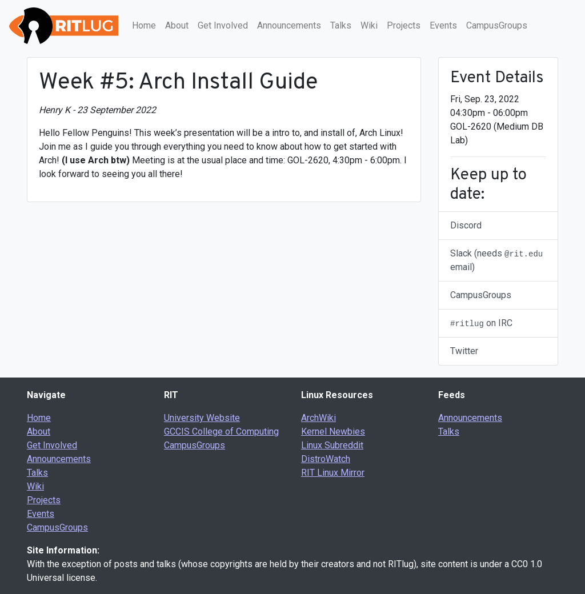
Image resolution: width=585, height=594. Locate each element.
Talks (340, 25)
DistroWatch (325, 458)
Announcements (289, 25)
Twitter (464, 351)
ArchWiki (318, 417)
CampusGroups (496, 25)
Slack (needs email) (496, 260)
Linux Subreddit (332, 445)
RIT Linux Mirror (332, 472)
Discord (466, 225)
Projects (403, 25)
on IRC (481, 323)
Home (144, 25)
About (177, 25)
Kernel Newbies (333, 431)
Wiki (369, 25)
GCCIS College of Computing (221, 431)
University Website (202, 417)
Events (443, 25)
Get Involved (223, 25)
